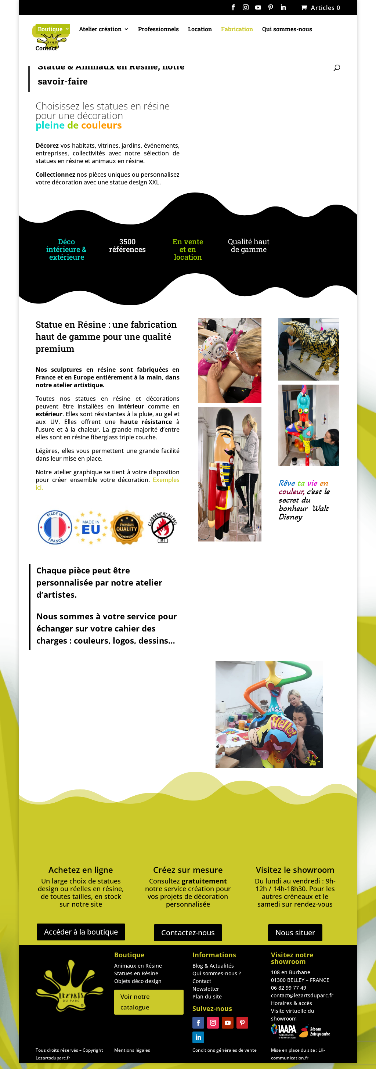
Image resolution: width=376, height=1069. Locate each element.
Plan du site (207, 996)
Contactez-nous (188, 932)
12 (286, 746)
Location (200, 30)
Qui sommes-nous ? (216, 973)
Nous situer (295, 932)
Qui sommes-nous (287, 30)
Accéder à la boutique (81, 932)
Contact (46, 49)
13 (292, 746)
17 (317, 746)
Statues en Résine (136, 973)
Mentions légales (132, 1050)
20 (269, 754)
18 (257, 754)
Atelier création (100, 30)
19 (263, 754)
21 (275, 754)
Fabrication (237, 30)
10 (273, 746)
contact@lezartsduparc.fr (302, 995)
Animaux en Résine (138, 965)
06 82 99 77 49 (288, 987)
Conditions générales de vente (224, 1050)
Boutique (50, 29)
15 (305, 746)
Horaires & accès (291, 1003)
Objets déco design (138, 981)
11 (280, 746)
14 (298, 746)
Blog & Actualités (213, 965)
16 (311, 746)
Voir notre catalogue (135, 1001)
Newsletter (205, 988)
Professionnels (158, 30)
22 (282, 754)
